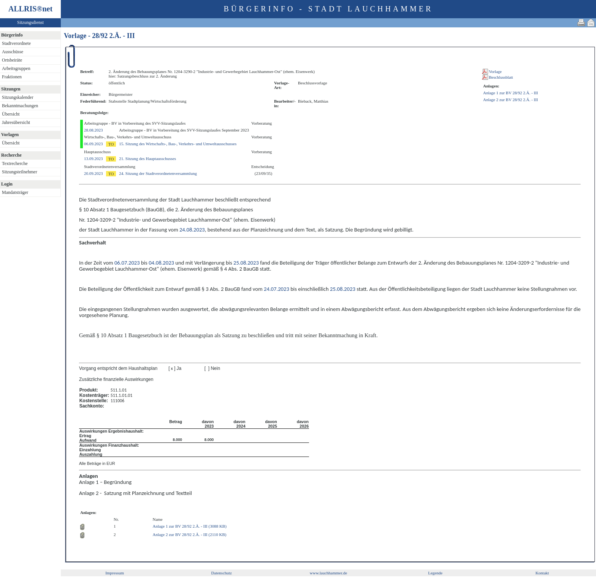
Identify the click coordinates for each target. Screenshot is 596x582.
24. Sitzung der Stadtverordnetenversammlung (158, 173)
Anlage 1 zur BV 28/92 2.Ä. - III (510, 92)
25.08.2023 (246, 262)
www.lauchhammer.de (328, 573)
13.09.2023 (93, 158)
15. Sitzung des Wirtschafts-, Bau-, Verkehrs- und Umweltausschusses (177, 143)
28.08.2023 (93, 130)
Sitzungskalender (17, 97)
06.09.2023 (93, 143)
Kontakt (542, 573)
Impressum (114, 573)
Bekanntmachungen (20, 105)
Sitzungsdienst (30, 22)
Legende (435, 573)
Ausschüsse (12, 51)
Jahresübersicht (16, 122)
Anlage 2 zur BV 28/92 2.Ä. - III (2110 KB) (189, 534)
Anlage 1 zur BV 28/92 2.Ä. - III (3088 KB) (189, 526)
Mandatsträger (15, 192)
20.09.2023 (93, 173)
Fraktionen (12, 76)
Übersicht (11, 114)
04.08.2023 (161, 262)
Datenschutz (221, 573)
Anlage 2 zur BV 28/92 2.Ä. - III (510, 99)
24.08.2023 (192, 229)
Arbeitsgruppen (16, 68)
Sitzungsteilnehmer (19, 171)
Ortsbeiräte (12, 60)
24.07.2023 (276, 288)
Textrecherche (15, 163)
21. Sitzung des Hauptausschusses (147, 158)
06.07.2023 (127, 262)
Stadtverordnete (16, 43)
